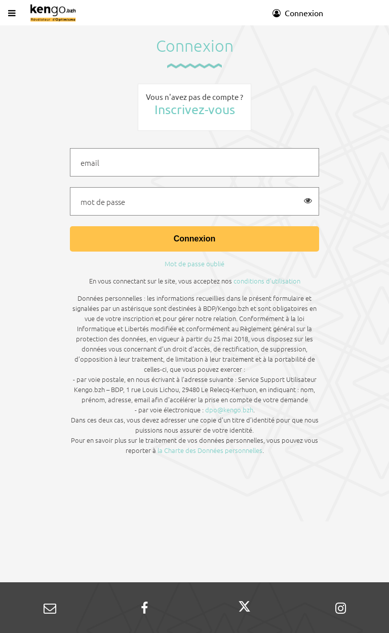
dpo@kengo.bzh (229, 409)
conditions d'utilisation (267, 281)
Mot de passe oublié (194, 263)
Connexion (298, 13)
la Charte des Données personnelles (210, 450)
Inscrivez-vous (194, 109)
